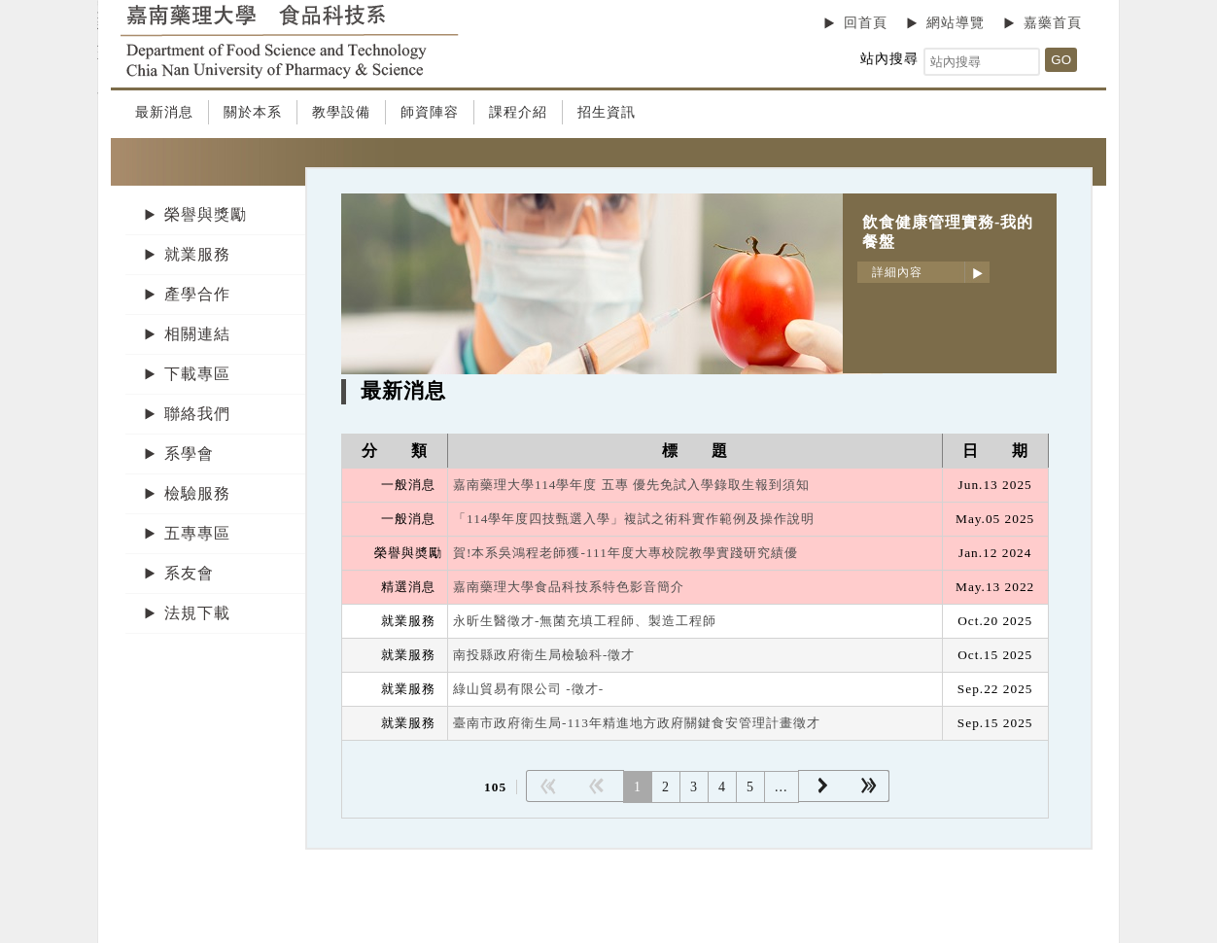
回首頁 (865, 23)
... (781, 787)
